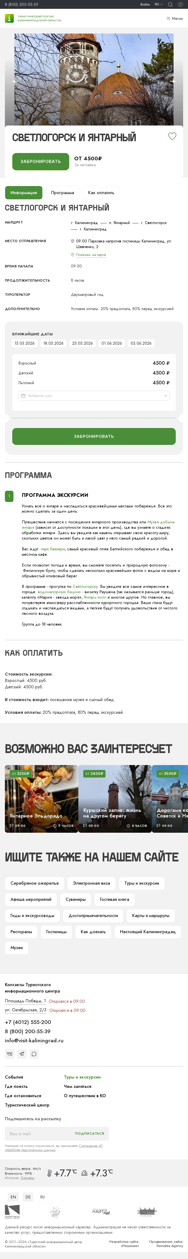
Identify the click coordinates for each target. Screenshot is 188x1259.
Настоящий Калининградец (144, 932)
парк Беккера (53, 549)
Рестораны (21, 932)
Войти (145, 4)
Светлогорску (85, 587)
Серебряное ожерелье (33, 884)
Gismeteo (27, 1178)
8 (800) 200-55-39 (21, 4)
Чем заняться (77, 1087)
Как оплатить (101, 192)
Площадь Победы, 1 (25, 1002)
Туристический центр (27, 1105)
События (14, 1077)
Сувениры (75, 900)
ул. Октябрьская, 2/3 (25, 1011)
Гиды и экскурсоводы (32, 916)
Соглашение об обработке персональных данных (53, 1148)
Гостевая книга (113, 900)
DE (28, 1197)
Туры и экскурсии (137, 884)
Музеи (17, 948)
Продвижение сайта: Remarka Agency (166, 1244)
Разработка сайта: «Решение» (124, 1244)
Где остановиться (23, 1096)
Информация (24, 192)
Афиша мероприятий (31, 900)
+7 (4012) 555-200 (28, 1023)
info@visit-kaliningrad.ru (34, 1041)
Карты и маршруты (146, 916)
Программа (62, 192)
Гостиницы (55, 932)
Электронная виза (88, 884)
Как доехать (90, 932)
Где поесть (16, 1087)
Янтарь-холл (95, 598)
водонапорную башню (59, 592)
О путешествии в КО (85, 1096)
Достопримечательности (90, 916)
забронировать (41, 161)
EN (13, 1197)
